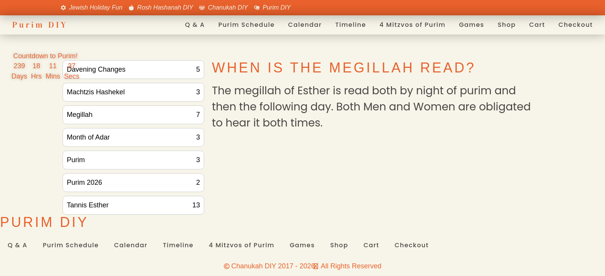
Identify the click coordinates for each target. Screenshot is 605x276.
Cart (537, 24)
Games (471, 24)
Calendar (305, 24)
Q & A (195, 24)
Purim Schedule (246, 24)
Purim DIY (40, 25)
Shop (507, 24)
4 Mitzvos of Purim (413, 24)
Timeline (350, 24)
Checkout (576, 24)
